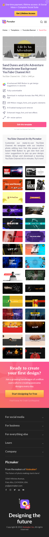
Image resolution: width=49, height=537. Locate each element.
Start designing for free (24, 393)
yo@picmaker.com (13, 485)
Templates (15, 30)
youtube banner (29, 30)
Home (5, 30)
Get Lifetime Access (25, 13)
